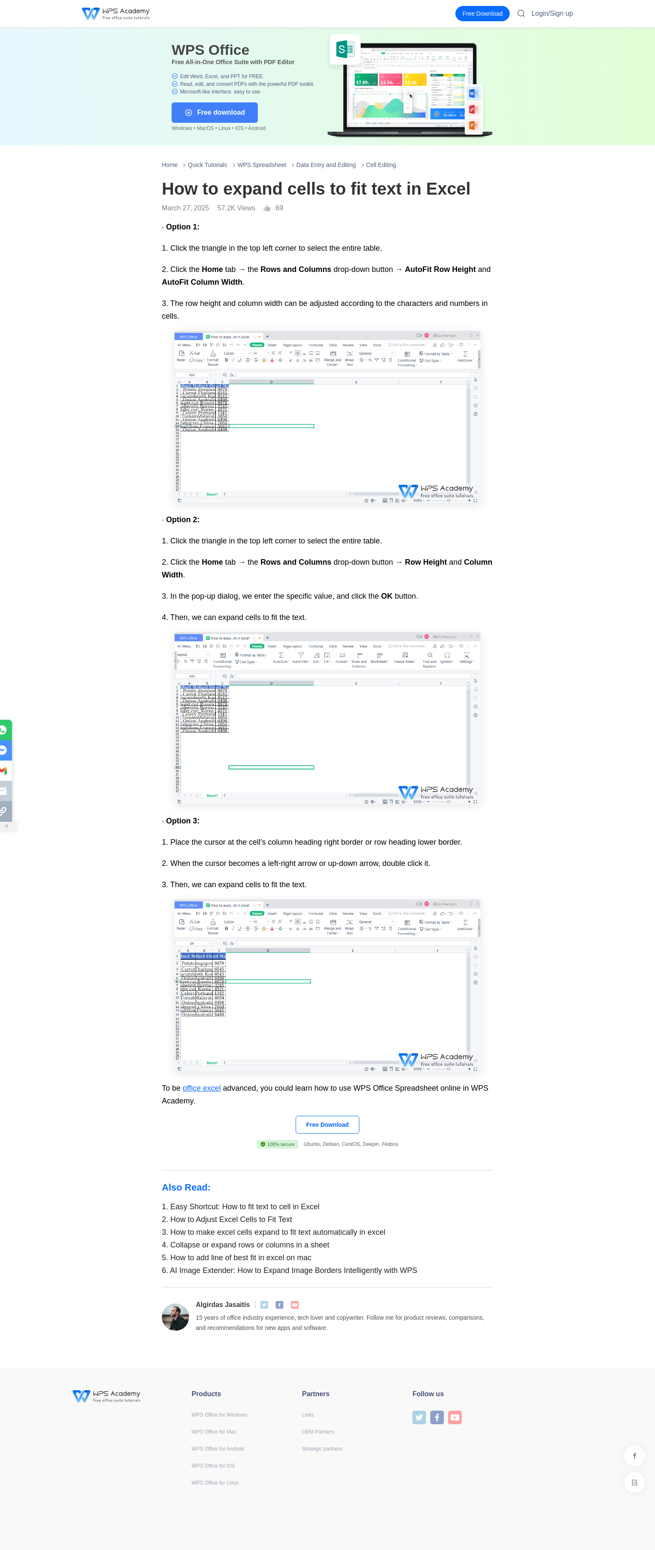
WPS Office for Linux (215, 1483)
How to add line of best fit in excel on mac (236, 1257)
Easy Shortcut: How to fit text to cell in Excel (240, 1206)
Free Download (327, 1124)
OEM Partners (318, 1432)
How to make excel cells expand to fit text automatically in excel (273, 1232)
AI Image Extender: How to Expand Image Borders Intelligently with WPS (289, 1270)
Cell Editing (381, 164)
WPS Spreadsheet (261, 164)
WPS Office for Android (218, 1449)
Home (170, 164)
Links (308, 1415)
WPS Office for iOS (213, 1466)
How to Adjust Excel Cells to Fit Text (227, 1219)
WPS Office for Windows (219, 1415)
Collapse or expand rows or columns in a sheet (245, 1245)
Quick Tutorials (207, 164)
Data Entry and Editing (326, 164)
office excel (202, 1088)
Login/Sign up (552, 13)
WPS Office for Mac (214, 1432)
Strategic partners (322, 1449)
